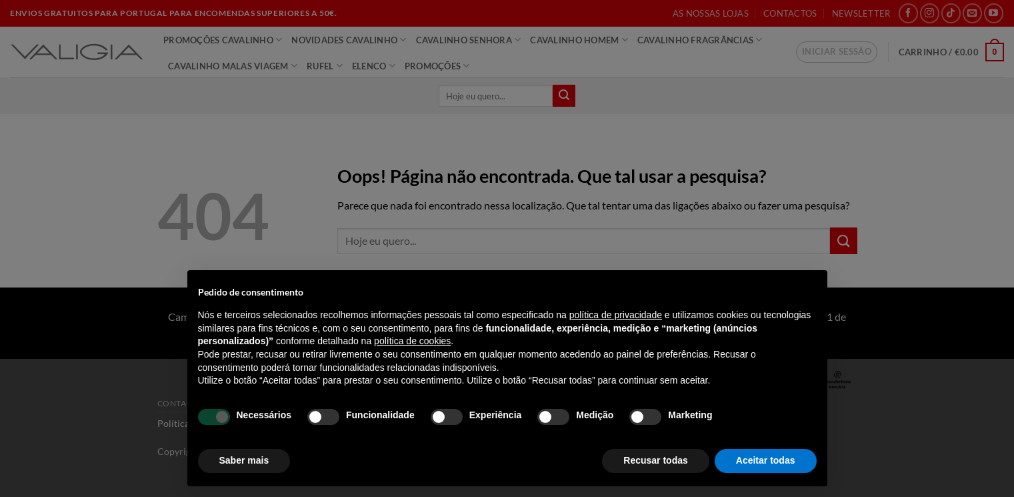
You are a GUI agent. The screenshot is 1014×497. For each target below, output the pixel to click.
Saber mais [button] (244, 460)
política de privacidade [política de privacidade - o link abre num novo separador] (615, 315)
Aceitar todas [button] (765, 460)
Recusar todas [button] (655, 460)
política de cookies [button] (412, 341)
